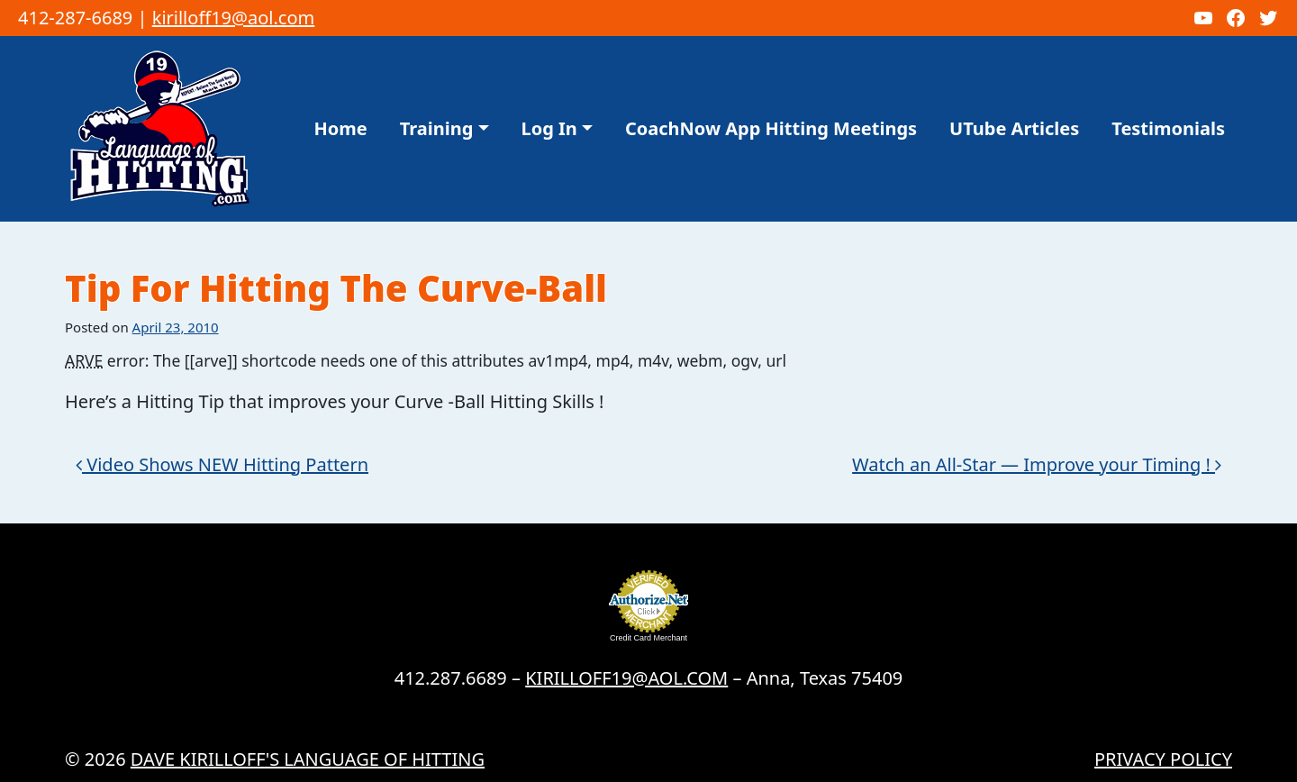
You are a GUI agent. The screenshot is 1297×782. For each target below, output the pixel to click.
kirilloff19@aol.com (233, 17)
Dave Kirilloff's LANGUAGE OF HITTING (308, 759)
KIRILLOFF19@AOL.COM (626, 678)
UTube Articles (1014, 128)
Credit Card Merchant (648, 637)
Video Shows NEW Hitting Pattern (222, 464)
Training (437, 128)
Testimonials (1168, 128)
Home (340, 128)
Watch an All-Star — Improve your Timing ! (1036, 464)
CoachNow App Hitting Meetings (771, 128)
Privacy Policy (1163, 759)
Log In (549, 128)
